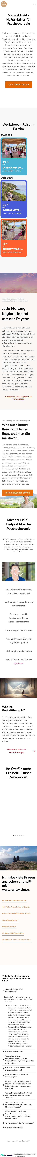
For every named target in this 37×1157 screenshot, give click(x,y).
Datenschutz (21, 1141)
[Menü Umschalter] (35, 4)
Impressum (11, 1141)
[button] (13, 835)
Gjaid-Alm (18, 663)
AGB (28, 1141)
